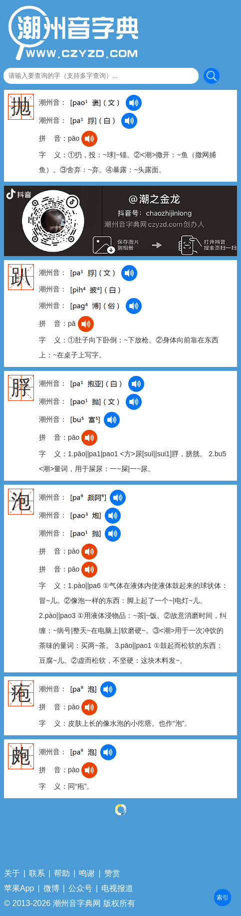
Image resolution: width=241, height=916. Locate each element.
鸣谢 (87, 874)
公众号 (80, 889)
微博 (51, 889)
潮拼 (223, 898)
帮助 (62, 874)
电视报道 (117, 889)
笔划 (223, 898)
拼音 (223, 898)
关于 (12, 874)
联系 (37, 874)
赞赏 (112, 874)
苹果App (19, 889)
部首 (223, 898)
